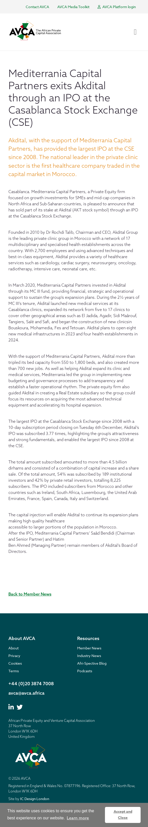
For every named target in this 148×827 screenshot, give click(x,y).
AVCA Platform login (117, 6)
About (13, 648)
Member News (89, 648)
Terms (13, 670)
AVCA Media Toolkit (73, 6)
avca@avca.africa (26, 693)
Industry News (89, 655)
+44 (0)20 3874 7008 (31, 683)
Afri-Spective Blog (91, 663)
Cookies (15, 663)
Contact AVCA (37, 6)
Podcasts (84, 670)
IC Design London (34, 798)
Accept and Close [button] (123, 814)
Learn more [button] (78, 817)
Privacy (14, 655)
